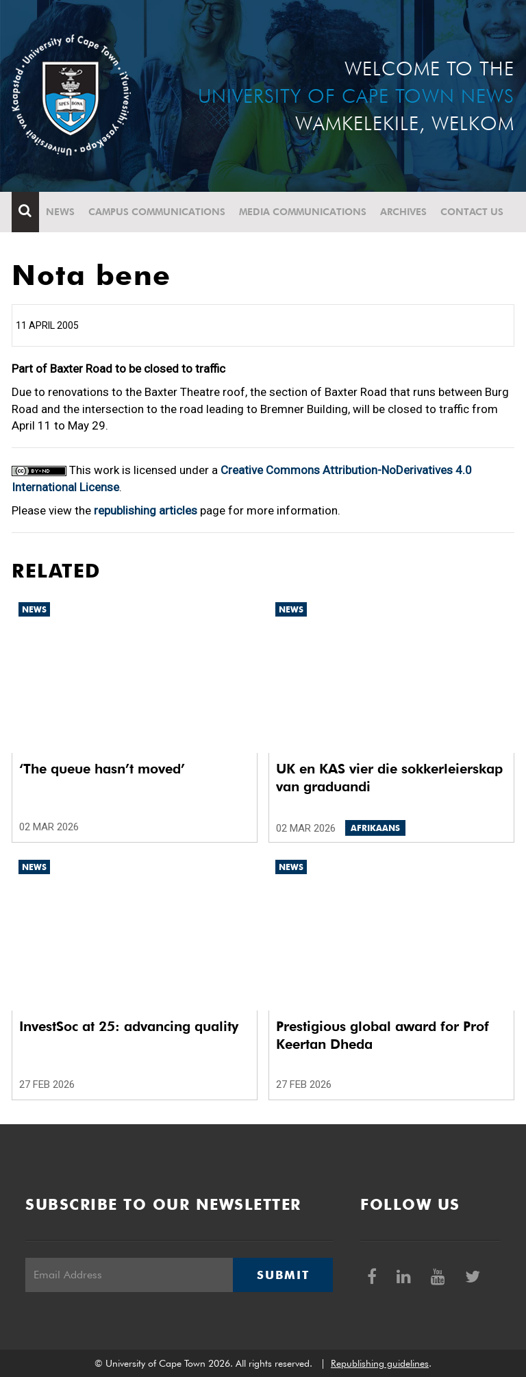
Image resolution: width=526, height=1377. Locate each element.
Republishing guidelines (380, 1363)
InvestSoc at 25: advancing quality (128, 1026)
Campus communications (156, 211)
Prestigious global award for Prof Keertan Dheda (382, 1035)
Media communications (302, 211)
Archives (403, 211)
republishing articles (145, 510)
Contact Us (471, 211)
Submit (283, 1275)
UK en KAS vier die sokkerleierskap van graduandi (389, 777)
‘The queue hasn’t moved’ (102, 768)
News (60, 211)
